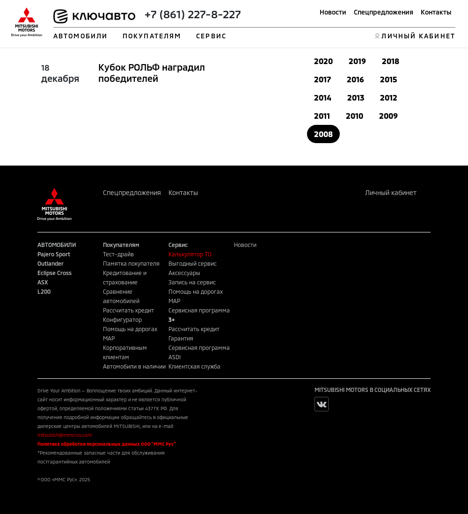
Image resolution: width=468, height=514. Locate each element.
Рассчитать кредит (128, 310)
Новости (333, 12)
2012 (388, 97)
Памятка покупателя (131, 263)
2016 (355, 79)
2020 (323, 61)
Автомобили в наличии (134, 366)
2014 (322, 97)
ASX (42, 282)
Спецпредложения (383, 12)
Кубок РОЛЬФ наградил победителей (151, 72)
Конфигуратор (122, 319)
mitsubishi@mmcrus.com (64, 435)
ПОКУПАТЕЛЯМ (152, 36)
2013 (355, 97)
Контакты (436, 12)
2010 (354, 115)
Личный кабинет (391, 192)
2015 (388, 79)
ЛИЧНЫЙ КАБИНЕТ (418, 36)
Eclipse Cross (54, 272)
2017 (322, 79)
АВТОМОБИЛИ (80, 36)
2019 (357, 61)
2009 (388, 115)
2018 (390, 61)
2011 (322, 115)
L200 (44, 291)
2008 (323, 134)
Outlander (50, 263)
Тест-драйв (118, 254)
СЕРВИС (211, 36)
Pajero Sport (53, 254)
